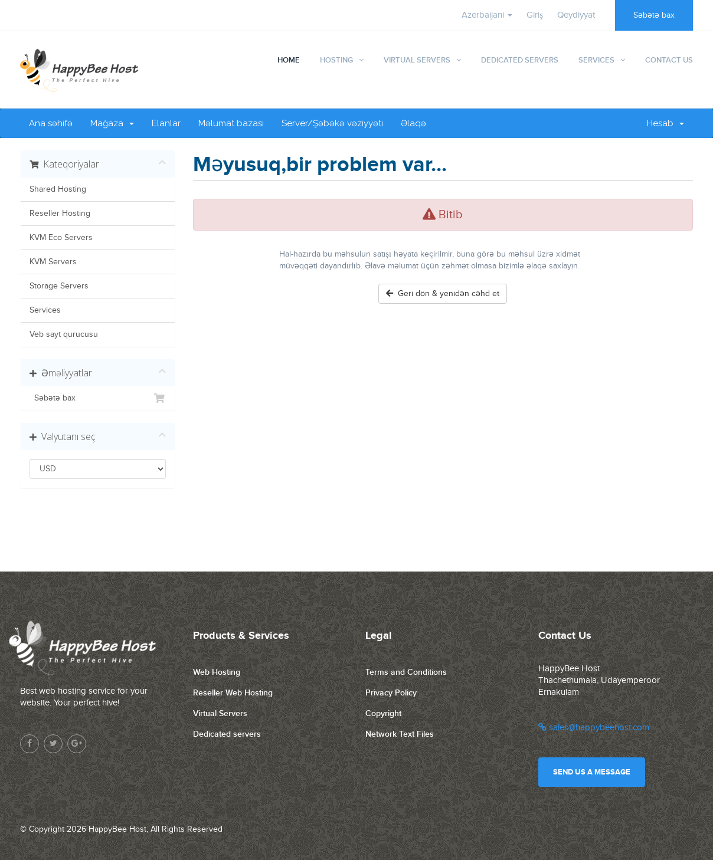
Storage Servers (59, 286)
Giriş (534, 15)
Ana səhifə (51, 123)
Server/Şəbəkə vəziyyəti (332, 123)
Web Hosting (216, 672)
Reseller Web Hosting (233, 693)
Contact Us (669, 60)
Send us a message (591, 772)
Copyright (383, 713)
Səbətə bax (654, 15)
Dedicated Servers (519, 60)
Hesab (665, 123)
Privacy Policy (391, 693)
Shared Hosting (58, 189)
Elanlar (166, 123)
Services (596, 60)
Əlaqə (413, 123)
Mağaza (112, 123)
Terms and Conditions (406, 672)
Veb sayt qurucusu (64, 334)
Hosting (336, 60)
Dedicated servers (227, 734)
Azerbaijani (487, 15)
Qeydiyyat (576, 15)
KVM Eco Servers (61, 237)
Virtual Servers (417, 60)
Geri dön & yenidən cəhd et (442, 293)
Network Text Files (399, 734)
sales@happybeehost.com (593, 728)
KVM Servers (53, 262)
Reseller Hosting (60, 213)
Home (288, 60)
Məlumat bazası (231, 123)
